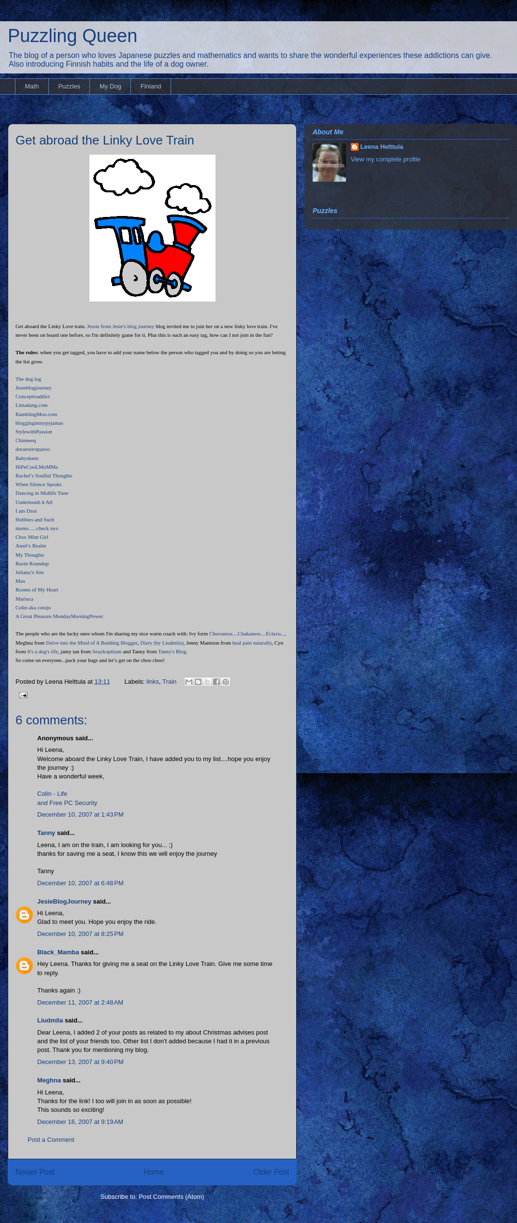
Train (169, 681)
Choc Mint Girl (31, 537)
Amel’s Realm (30, 545)
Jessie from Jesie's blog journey (120, 326)
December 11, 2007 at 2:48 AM (80, 1002)
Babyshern (26, 458)
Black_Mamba (58, 952)
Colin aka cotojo (33, 607)
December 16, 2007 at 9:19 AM (80, 1121)
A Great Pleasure (33, 616)
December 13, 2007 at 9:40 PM (80, 1061)
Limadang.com (31, 405)
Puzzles (69, 86)
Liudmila (50, 1020)
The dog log (28, 379)
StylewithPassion (33, 431)
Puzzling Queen (72, 36)
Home (154, 1172)
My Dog (110, 86)
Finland (151, 86)
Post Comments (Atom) (171, 1196)
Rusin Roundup (32, 563)
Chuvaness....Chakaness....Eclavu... (247, 633)
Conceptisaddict (32, 396)
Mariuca (24, 599)
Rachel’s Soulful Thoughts (43, 475)
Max (20, 581)
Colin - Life (52, 793)
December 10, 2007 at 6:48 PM (80, 883)
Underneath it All (34, 502)
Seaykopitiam (107, 651)
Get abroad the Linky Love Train (104, 140)
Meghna (49, 1080)
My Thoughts (29, 555)
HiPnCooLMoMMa (36, 467)
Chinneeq (25, 440)
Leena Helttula (381, 146)
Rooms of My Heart (36, 589)
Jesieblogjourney (33, 387)
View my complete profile (385, 159)
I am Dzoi (26, 511)
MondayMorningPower (77, 616)
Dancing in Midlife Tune (42, 493)
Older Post (271, 1172)
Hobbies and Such (34, 519)
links (152, 681)
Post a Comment (51, 1139)
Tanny (46, 832)
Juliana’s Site (29, 572)
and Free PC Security (67, 802)
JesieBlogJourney (64, 901)
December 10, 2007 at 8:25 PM (80, 933)
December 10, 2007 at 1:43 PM (80, 814)
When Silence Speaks (38, 484)
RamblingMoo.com (36, 414)
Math (32, 86)
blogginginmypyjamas (39, 423)
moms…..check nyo (36, 528)
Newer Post (35, 1172)
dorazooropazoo (32, 449)
